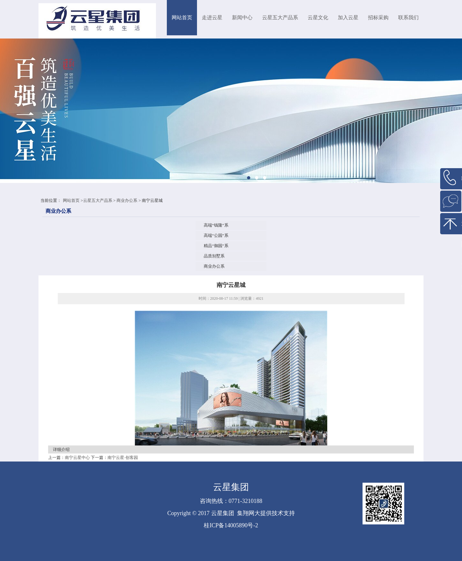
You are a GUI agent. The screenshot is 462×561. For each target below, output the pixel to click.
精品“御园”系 (216, 245)
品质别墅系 (214, 256)
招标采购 (378, 17)
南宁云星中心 (77, 457)
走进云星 (212, 17)
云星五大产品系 (280, 17)
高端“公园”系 (216, 235)
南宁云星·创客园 (122, 457)
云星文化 (318, 17)
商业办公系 (126, 200)
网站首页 (182, 17)
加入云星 (348, 17)
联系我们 (408, 17)
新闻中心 (242, 17)
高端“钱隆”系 (216, 225)
